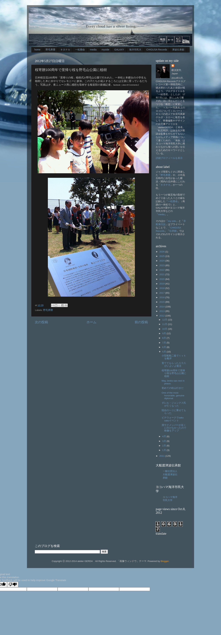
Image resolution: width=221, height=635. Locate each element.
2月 (164, 445)
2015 (162, 302)
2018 (162, 288)
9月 (164, 333)
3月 (164, 441)
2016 (162, 297)
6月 (164, 347)
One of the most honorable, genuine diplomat (173, 395)
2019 (162, 283)
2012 (162, 315)
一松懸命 (80, 49)
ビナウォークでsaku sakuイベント (173, 419)
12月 (165, 319)
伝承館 (173, 231)
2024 (162, 260)
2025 (162, 256)
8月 (164, 338)
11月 (165, 324)
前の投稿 (141, 322)
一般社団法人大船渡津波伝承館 (170, 474)
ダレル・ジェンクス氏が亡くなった (174, 404)
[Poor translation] (12, 584)
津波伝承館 (178, 49)
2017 (162, 293)
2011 (162, 456)
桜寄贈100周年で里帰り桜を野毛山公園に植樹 (174, 373)
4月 (164, 436)
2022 (162, 270)
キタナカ (65, 49)
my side (172, 221)
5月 (164, 351)
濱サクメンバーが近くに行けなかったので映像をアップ (174, 428)
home (37, 49)
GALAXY (119, 49)
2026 (162, 251)
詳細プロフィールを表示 (169, 158)
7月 (164, 342)
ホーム (91, 322)
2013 (162, 311)
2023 (162, 265)
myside (105, 49)
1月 (164, 450)
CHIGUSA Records (156, 49)
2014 (162, 306)
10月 (165, 329)
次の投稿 (41, 322)
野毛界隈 (50, 49)
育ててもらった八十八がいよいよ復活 (174, 364)
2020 (162, 279)
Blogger (165, 561)
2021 (162, 274)
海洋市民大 (135, 49)
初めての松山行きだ (173, 388)
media (93, 49)
